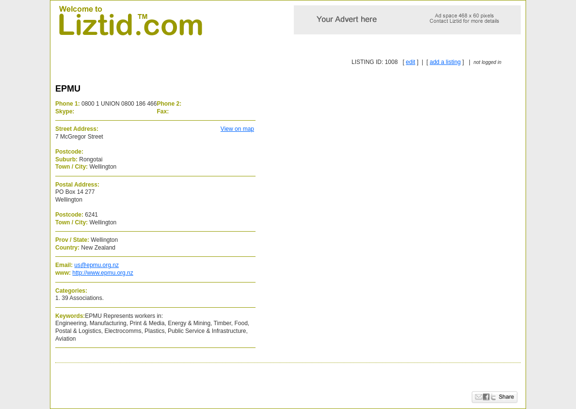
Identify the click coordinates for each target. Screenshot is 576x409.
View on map (237, 129)
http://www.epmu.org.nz (102, 272)
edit (410, 62)
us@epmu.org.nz (96, 265)
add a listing (445, 62)
